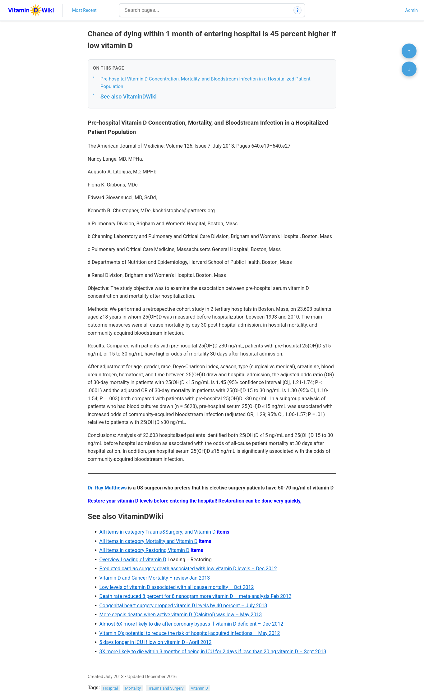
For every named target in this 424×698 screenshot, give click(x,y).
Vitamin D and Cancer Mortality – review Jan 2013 (154, 578)
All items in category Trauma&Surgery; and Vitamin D (157, 532)
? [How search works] (298, 10)
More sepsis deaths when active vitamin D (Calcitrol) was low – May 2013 (180, 615)
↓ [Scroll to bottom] (409, 69)
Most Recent (84, 10)
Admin (411, 10)
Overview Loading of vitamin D (132, 560)
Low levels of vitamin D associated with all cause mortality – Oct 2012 (176, 587)
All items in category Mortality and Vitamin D (148, 541)
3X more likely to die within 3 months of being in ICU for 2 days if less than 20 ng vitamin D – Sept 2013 (212, 651)
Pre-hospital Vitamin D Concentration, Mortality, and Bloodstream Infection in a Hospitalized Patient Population (205, 83)
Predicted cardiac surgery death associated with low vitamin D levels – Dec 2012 (188, 569)
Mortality (133, 688)
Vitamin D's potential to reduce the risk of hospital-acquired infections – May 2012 (189, 633)
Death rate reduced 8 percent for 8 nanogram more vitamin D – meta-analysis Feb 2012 (195, 596)
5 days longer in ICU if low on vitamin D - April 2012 (155, 642)
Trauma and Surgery (165, 688)
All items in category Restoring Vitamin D (144, 550)
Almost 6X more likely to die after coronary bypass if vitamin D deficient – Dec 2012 (191, 624)
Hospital (110, 688)
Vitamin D (199, 688)
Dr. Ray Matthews (107, 488)
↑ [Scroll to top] (409, 51)
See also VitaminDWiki (128, 96)
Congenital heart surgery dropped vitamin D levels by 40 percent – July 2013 (183, 605)
